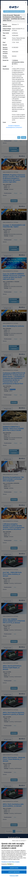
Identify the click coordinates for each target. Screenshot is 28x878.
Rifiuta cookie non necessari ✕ (19, 840)
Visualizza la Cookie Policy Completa (10, 861)
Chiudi (23, 137)
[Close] (25, 3)
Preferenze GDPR (14, 875)
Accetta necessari (14, 872)
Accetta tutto (14, 868)
